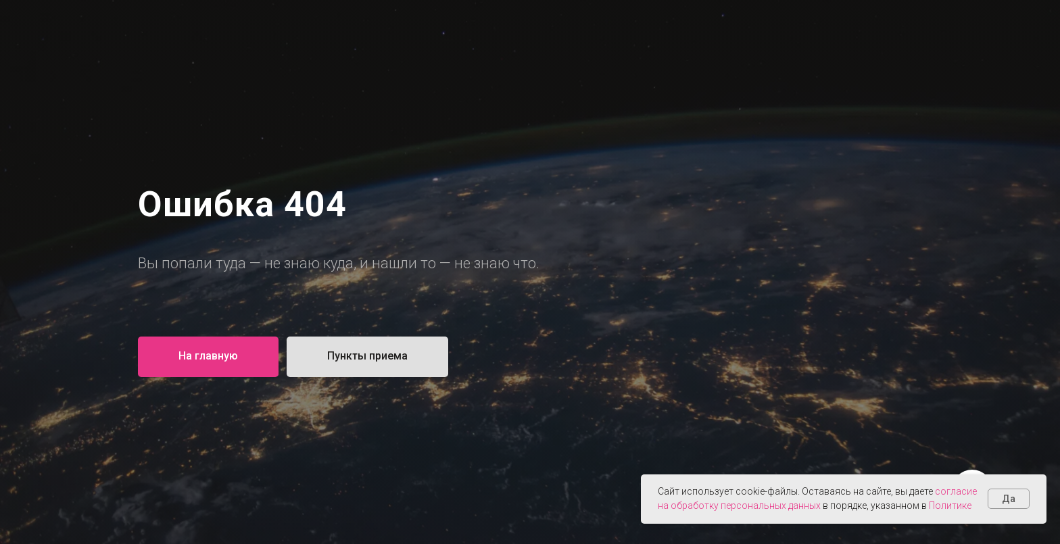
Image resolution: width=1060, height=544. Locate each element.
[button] (367, 357)
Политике (950, 505)
